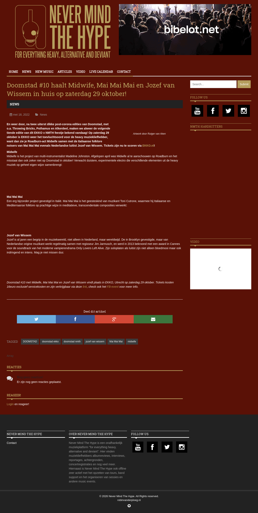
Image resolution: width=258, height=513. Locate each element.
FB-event (113, 286)
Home (13, 72)
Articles (64, 72)
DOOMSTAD (30, 341)
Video (80, 72)
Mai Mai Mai (116, 341)
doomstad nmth (72, 341)
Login (10, 404)
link (85, 286)
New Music (44, 72)
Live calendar (101, 72)
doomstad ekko (50, 341)
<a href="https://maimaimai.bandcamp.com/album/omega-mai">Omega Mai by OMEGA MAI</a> (95, 220)
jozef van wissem (95, 341)
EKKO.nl (148, 145)
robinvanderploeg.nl (129, 500)
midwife (132, 341)
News (26, 72)
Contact (124, 72)
